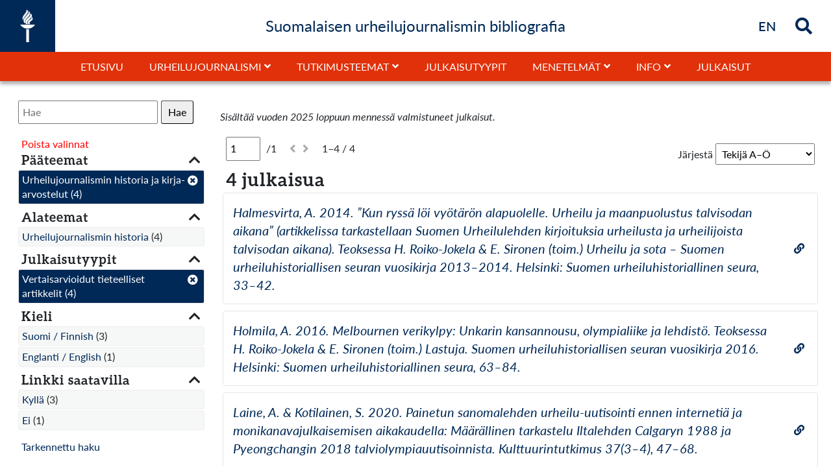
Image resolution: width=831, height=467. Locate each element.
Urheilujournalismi (205, 66)
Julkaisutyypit (465, 66)
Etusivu (102, 66)
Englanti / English (61, 356)
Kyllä (33, 399)
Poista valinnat (55, 144)
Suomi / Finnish (57, 335)
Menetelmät (566, 66)
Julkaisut (723, 66)
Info (648, 66)
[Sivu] (243, 148)
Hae (177, 112)
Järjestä (695, 154)
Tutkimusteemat (343, 66)
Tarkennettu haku (60, 446)
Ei (26, 420)
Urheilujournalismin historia (85, 236)
